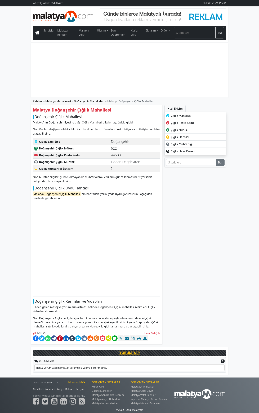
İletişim (79, 389)
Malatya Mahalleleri (58, 101)
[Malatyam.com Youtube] (54, 401)
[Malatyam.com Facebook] (36, 401)
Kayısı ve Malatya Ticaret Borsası (149, 399)
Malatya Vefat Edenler (143, 395)
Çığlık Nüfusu (177, 130)
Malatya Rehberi (62, 33)
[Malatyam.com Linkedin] (63, 401)
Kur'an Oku (135, 33)
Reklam (69, 389)
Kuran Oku (98, 386)
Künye (60, 389)
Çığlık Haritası (177, 137)
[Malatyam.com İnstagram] (73, 401)
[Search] (194, 32)
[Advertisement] (130, 70)
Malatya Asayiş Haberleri (106, 399)
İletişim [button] (151, 30)
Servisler (49, 30)
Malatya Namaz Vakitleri (105, 403)
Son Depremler (118, 33)
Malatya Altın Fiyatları (143, 386)
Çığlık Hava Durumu (181, 151)
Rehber (37, 101)
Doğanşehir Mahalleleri (89, 101)
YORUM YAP (129, 352)
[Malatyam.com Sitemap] (82, 401)
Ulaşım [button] (101, 30)
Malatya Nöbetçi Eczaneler (146, 403)
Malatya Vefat (84, 33)
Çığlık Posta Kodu (179, 123)
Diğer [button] (164, 30)
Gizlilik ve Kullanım (44, 389)
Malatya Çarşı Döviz (142, 390)
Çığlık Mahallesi (178, 116)
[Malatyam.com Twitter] (45, 401)
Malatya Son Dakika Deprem (108, 395)
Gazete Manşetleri (102, 390)
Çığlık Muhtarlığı (179, 144)
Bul (220, 33)
